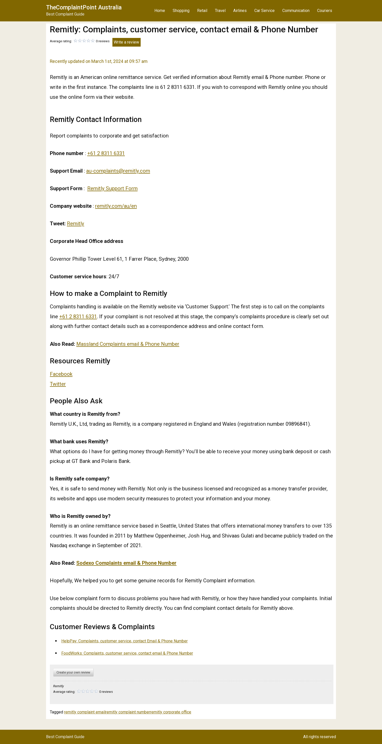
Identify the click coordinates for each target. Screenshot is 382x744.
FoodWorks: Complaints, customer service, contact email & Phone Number (127, 653)
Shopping (181, 10)
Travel (220, 10)
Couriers (324, 10)
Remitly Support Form (112, 188)
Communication (296, 10)
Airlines (240, 10)
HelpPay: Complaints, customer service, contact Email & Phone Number (124, 641)
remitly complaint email (84, 712)
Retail (202, 10)
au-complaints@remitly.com (118, 171)
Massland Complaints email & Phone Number (127, 344)
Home (159, 10)
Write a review (126, 42)
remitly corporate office (170, 712)
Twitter (58, 384)
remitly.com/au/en (116, 206)
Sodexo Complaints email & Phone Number (126, 563)
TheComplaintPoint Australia (84, 7)
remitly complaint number (127, 712)
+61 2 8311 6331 (106, 153)
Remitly (75, 224)
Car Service (264, 10)
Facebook (61, 374)
